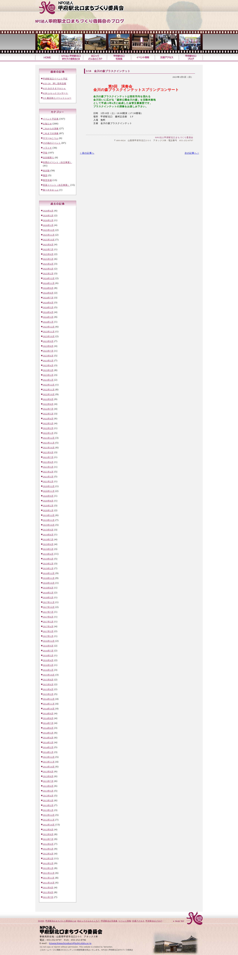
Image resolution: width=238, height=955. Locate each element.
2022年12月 (49, 385)
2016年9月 (48, 646)
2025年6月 (48, 254)
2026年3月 (48, 215)
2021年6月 (48, 462)
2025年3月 (48, 269)
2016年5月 (48, 655)
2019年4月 (48, 554)
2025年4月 (48, 264)
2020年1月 (48, 510)
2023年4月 (48, 365)
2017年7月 (48, 612)
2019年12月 (49, 515)
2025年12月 (49, 230)
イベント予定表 (51, 119)
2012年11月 (49, 820)
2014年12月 (49, 699)
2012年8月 (48, 834)
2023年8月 (48, 346)
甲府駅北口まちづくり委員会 (88, 7)
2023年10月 (49, 336)
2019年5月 (48, 549)
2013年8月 (48, 776)
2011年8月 (48, 892)
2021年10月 (49, 447)
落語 (45, 175)
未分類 (46, 170)
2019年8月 (48, 534)
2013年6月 (48, 786)
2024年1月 (48, 322)
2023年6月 (48, 356)
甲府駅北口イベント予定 (55, 79)
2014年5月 (48, 733)
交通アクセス (167, 57)
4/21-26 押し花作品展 (54, 83)
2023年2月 (48, 375)
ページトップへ (188, 919)
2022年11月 (49, 389)
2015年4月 (48, 689)
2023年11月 (49, 331)
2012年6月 (48, 844)
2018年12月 (49, 573)
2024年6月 (48, 302)
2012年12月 (49, 815)
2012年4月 (48, 854)
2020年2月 (48, 505)
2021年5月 (48, 467)
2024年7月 (48, 298)
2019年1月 (48, 568)
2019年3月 (48, 559)
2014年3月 (48, 742)
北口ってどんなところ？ (95, 57)
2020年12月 (49, 486)
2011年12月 (49, 873)
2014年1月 (48, 752)
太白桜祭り (48, 157)
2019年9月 (48, 530)
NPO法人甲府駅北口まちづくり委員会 (174, 137)
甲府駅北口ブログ (191, 57)
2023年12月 (49, 327)
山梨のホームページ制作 (76, 946)
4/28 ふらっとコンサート (55, 93)
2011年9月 (48, 887)
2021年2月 (48, 481)
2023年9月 (48, 341)
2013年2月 (48, 805)
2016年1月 (48, 670)
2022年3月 (48, 423)
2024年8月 (48, 293)
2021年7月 (48, 457)
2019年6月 (48, 544)
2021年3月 (48, 476)
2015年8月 (48, 680)
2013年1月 (48, 810)
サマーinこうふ (50, 138)
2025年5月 (48, 259)
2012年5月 (48, 849)
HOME (41, 921)
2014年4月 (48, 738)
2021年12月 (49, 438)
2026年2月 (48, 220)
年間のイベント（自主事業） (57, 162)
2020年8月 (48, 501)
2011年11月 (48, 878)
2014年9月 (48, 713)
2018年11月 (49, 578)
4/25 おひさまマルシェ (54, 88)
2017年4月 (48, 626)
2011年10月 (49, 883)
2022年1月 (48, 433)
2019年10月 (49, 525)
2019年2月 (48, 563)
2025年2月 (48, 273)
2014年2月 (48, 747)
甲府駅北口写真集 (119, 57)
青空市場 (47, 180)
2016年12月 (49, 641)
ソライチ (47, 148)
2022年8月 (48, 404)
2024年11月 (49, 283)
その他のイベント (52, 143)
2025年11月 (49, 235)
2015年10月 (49, 675)
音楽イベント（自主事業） (56, 185)
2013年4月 (48, 796)
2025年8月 (48, 244)
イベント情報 (143, 57)
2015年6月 (48, 684)
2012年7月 (48, 839)
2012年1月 (48, 868)
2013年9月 (48, 771)
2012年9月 (48, 829)
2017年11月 (49, 602)
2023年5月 (48, 360)
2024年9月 (48, 288)
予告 (45, 153)
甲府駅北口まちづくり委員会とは (61, 921)
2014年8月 (48, 718)
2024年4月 (48, 312)
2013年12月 (49, 757)
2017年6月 (48, 617)
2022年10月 (49, 394)
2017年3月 (48, 631)
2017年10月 (49, 607)
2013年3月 (48, 800)
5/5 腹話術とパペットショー (57, 98)
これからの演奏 (51, 128)
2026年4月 (48, 211)
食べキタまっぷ (51, 190)
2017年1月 (48, 636)
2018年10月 (49, 583)
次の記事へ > (192, 153)
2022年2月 (48, 428)
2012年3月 (48, 858)
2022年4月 (48, 418)
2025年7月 (48, 249)
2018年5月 (48, 592)
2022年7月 (48, 409)
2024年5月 (48, 307)
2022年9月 (48, 399)
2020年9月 (48, 496)
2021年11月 (49, 443)
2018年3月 (48, 597)
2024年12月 (49, 278)
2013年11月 (49, 762)
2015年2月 (48, 694)
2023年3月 (48, 370)
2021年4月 (48, 472)
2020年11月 (49, 491)
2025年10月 (49, 240)
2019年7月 (48, 539)
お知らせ (47, 124)
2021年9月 (48, 452)
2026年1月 (48, 225)
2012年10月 (49, 825)
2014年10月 (49, 709)
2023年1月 (48, 380)
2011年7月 (48, 897)
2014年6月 (48, 728)
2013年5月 (48, 791)
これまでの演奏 (51, 133)
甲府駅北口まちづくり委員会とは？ (71, 57)
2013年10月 (49, 767)
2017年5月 (48, 621)
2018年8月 (48, 588)
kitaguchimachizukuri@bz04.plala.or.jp (70, 943)
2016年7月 (48, 650)
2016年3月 (48, 665)
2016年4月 (48, 660)
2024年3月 (48, 317)
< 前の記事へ (87, 153)
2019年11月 (49, 520)
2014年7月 (48, 723)
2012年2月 (48, 863)
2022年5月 (48, 414)
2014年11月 (49, 704)
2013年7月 (48, 781)
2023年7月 (48, 351)
